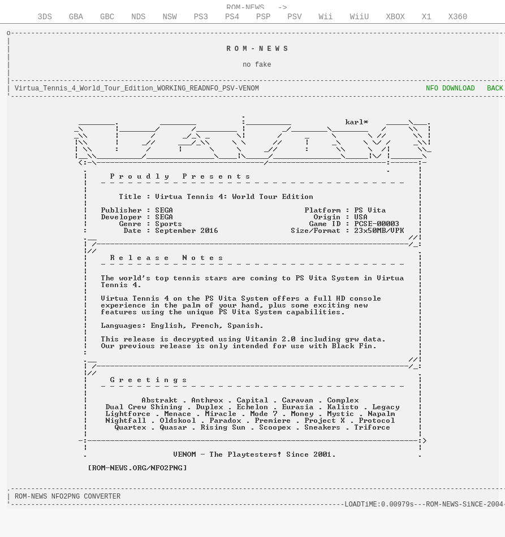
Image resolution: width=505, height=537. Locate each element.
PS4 (232, 16)
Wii (326, 16)
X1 (426, 16)
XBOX (395, 16)
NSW (169, 16)
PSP (263, 16)
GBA (76, 16)
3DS (45, 16)
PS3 (201, 16)
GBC (107, 16)
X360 (458, 16)
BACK (495, 89)
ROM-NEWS (245, 7)
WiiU (359, 16)
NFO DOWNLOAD (450, 89)
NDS (138, 16)
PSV (294, 16)
